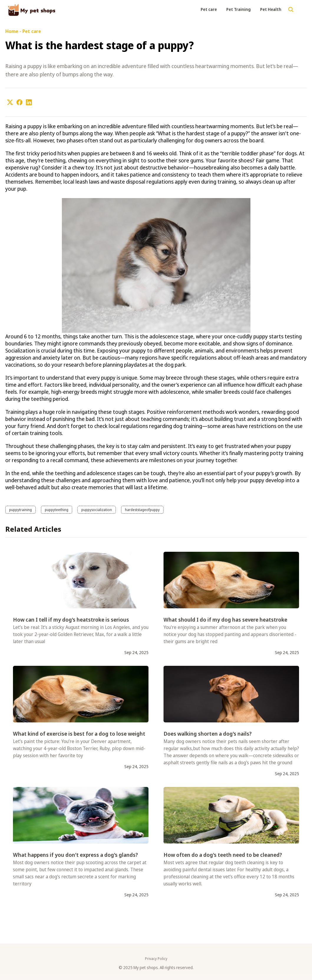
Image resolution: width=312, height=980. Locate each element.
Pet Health (270, 9)
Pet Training (238, 9)
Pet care (209, 9)
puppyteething (56, 509)
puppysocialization (96, 509)
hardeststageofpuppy (142, 509)
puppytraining (20, 509)
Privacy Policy (156, 958)
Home (11, 31)
